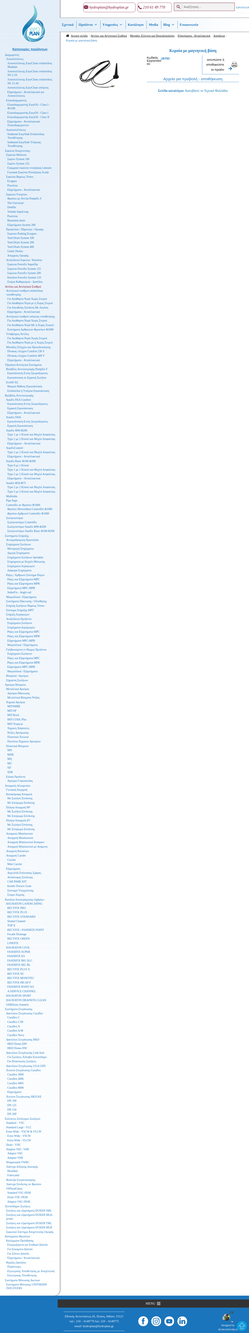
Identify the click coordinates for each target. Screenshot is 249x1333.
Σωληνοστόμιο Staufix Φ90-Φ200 (26, 526)
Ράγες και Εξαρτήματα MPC (23, 579)
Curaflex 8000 (15, 1087)
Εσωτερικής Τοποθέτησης (22, 1275)
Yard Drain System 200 (20, 242)
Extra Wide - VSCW (19, 1135)
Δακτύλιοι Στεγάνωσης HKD (22, 1039)
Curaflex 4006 (15, 1078)
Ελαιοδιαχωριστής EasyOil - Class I (27, 112)
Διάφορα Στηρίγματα (19, 570)
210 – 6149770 (85, 1321)
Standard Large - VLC (18, 1127)
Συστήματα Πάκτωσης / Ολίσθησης (26, 601)
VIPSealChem (14, 1188)
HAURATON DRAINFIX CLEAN (26, 1000)
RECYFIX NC (15, 973)
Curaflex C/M (15, 1021)
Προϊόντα (88, 25)
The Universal (15, 203)
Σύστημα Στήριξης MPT (20, 610)
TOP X (11, 925)
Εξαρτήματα (13, 868)
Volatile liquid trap (18, 211)
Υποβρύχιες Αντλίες (17, 334)
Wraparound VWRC (17, 1162)
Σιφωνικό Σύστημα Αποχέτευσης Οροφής (29, 1231)
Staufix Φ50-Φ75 (16, 483)
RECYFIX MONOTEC (20, 978)
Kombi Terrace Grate (19, 886)
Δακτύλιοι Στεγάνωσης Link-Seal (25, 1052)
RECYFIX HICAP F (19, 982)
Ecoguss (12, 181)
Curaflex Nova (15, 1035)
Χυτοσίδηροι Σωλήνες (17, 1206)
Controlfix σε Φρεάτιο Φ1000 (23, 505)
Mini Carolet (14, 864)
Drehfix (11, 207)
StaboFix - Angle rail (19, 592)
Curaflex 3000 (15, 1074)
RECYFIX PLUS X (18, 969)
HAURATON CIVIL (18, 947)
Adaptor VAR (15, 1157)
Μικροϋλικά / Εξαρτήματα (21, 597)
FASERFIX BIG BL (18, 964)
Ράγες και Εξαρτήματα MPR (23, 583)
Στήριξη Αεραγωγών (17, 614)
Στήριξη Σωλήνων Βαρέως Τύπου (25, 605)
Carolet (11, 859)
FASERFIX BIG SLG (19, 960)
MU (9, 763)
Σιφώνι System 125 (18, 163)
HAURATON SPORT (18, 995)
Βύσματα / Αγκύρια (17, 675)
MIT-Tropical (15, 724)
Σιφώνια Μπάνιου (16, 154)
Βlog (169, 25)
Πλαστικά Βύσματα (17, 746)
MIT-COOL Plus (16, 719)
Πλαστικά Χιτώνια (18, 737)
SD (9, 767)
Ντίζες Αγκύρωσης (18, 732)
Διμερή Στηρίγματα (18, 552)
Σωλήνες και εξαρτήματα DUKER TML (29, 1223)
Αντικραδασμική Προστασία (22, 539)
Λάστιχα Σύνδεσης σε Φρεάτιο (23, 1184)
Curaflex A (13, 1026)
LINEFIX (12, 943)
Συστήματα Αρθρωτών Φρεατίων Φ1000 (30, 329)
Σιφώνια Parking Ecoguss (22, 233)
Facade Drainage (16, 934)
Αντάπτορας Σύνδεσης (20, 877)
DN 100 (11, 1100)
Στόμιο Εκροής (16, 894)
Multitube (11, 496)
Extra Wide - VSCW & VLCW (23, 1131)
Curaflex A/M (15, 1030)
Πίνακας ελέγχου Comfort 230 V (26, 351)
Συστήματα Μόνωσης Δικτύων (22, 1280)
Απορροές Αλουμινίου (17, 785)
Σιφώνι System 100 (18, 159)
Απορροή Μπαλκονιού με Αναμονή (27, 846)
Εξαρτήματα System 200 (21, 224)
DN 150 (11, 1109)
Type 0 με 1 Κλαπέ (18, 465)
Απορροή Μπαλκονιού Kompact (25, 842)
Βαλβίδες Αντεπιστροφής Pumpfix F (27, 369)
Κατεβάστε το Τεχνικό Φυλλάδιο (206, 90)
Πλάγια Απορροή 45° (18, 820)
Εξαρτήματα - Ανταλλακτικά (194, 35)
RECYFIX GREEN (18, 938)
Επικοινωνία (189, 25)
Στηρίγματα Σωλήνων (18, 544)
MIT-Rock (13, 715)
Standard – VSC (15, 1122)
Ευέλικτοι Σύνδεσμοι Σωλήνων (22, 1118)
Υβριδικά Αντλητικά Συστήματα (23, 364)
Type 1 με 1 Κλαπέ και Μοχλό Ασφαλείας (31, 434)
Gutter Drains (15, 251)
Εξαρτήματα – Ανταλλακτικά (23, 443)
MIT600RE (14, 706)
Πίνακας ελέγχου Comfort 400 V (26, 355)
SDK (10, 772)
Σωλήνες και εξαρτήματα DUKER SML (29, 1210)
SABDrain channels (17, 1004)
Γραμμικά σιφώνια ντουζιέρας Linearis (29, 167)
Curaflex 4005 (15, 1083)
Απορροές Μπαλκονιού (19, 833)
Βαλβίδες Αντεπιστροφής (19, 395)
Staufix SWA (13, 417)
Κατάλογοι (136, 25)
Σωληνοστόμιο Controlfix (22, 522)
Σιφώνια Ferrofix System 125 (24, 268)
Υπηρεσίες (113, 25)
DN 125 (11, 1105)
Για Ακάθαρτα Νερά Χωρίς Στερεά (27, 298)
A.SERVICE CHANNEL (21, 991)
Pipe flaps (11, 500)
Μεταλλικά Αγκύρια (17, 689)
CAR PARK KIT (17, 881)
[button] (150, 1303)
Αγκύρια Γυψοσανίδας (20, 780)
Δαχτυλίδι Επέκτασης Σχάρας (24, 872)
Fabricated (13, 1175)
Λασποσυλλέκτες (16, 129)
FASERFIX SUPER (18, 951)
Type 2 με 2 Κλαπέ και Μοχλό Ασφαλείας (31, 439)
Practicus (12, 185)
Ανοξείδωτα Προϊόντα (18, 618)
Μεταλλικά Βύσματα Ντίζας (23, 697)
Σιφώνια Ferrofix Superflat (22, 264)
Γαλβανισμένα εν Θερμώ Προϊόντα (26, 649)
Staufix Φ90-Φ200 (16, 430)
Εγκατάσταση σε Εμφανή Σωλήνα (26, 377)
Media (153, 25)
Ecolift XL (12, 382)
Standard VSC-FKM (19, 1192)
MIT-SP (11, 710)
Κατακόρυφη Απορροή (19, 794)
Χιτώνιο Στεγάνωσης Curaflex (23, 1070)
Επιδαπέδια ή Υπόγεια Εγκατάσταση (28, 390)
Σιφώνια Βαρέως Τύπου (19, 176)
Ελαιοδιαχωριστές (16, 100)
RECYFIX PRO (16, 908)
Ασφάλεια (219, 35)
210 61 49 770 (154, 7)
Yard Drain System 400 (20, 246)
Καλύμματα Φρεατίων (17, 1236)
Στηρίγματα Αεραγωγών (21, 566)
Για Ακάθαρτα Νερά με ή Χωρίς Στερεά (30, 303)
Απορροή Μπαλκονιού (20, 837)
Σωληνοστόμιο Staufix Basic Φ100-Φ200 (30, 531)
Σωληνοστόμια (14, 518)
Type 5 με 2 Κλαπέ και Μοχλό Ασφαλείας (31, 491)
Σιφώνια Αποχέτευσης (17, 150)
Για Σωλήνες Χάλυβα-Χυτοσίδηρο (27, 1057)
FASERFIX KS (16, 956)
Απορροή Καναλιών (17, 851)
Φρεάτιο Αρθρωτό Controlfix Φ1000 (28, 513)
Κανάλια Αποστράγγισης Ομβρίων (24, 899)
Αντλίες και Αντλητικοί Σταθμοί (109, 35)
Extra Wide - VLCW (19, 1140)
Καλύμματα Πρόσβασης (20, 1240)
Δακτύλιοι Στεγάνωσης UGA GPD (25, 1066)
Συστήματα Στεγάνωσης (18, 1009)
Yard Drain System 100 (20, 237)
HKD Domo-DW (17, 1043)
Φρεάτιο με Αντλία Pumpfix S (24, 198)
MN (9, 750)
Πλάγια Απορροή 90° (18, 807)
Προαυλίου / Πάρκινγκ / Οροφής (25, 229)
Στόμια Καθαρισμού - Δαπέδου (25, 281)
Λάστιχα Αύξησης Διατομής (22, 1166)
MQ (9, 758)
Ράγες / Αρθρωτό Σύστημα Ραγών (25, 575)
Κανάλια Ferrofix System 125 (24, 277)
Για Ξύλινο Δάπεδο (18, 1253)
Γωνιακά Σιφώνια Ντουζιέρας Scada (28, 172)
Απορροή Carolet (16, 855)
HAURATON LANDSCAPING (24, 903)
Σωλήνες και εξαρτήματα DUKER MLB (29, 1227)
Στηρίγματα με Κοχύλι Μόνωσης (26, 561)
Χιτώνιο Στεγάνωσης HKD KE (23, 1096)
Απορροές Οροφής (18, 255)
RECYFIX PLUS (17, 912)
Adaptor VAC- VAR (17, 1149)
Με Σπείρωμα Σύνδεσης (21, 802)
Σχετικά (68, 25)
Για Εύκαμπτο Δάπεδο (20, 1249)
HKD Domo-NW (17, 1048)
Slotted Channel (16, 921)
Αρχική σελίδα (79, 35)
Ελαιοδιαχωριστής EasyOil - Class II (28, 117)
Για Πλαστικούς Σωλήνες (21, 1061)
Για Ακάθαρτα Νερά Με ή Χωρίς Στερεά (30, 325)
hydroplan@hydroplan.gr (109, 7)
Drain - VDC (13, 1144)
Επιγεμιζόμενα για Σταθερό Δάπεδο (27, 1244)
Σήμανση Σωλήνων (17, 680)
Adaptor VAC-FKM (18, 1201)
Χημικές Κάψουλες (18, 728)
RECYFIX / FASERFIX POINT (25, 929)
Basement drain (16, 220)
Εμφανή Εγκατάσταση (20, 408)
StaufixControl (14, 447)
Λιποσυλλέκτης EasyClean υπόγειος (28, 87)
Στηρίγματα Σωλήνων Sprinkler (25, 557)
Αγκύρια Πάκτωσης (18, 693)
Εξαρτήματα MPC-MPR (21, 588)
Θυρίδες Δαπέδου (16, 1262)
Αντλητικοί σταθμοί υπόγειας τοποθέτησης (30, 316)
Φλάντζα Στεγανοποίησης (20, 1179)
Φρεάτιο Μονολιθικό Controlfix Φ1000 (29, 509)
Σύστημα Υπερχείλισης (20, 890)
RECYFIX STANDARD (21, 916)
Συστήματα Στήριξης (17, 535)
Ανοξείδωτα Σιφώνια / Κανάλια (24, 260)
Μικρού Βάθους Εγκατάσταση (24, 386)
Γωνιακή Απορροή (16, 789)
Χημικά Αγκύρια (15, 702)
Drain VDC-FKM (17, 1197)
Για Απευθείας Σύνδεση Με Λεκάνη (27, 307)
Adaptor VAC (15, 1153)
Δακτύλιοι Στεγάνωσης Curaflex (24, 1013)
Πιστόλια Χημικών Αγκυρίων (24, 741)
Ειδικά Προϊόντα (15, 776)
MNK (10, 754)
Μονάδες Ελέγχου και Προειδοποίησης (152, 35)
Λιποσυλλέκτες (15, 59)
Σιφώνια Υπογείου (16, 194)
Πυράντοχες (14, 1266)
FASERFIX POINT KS (20, 986)
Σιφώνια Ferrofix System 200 (24, 273)
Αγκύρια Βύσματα (15, 684)
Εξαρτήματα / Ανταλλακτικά (23, 1257)
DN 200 (11, 1113)
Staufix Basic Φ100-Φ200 (21, 461)
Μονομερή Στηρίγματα (20, 548)
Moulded (12, 1171)
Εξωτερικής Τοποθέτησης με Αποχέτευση (31, 1271)
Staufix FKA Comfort (18, 399)
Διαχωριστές (12, 54)
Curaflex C (13, 1017)
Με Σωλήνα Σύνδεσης (20, 798)
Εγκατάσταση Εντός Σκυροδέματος (27, 373)
